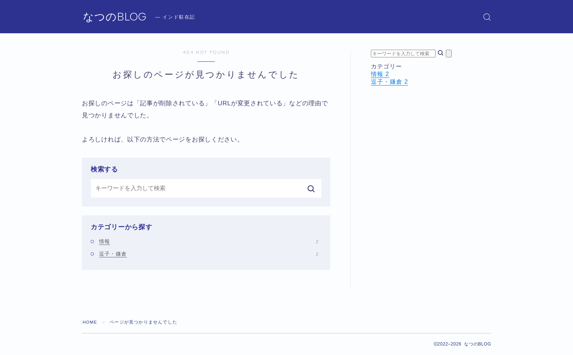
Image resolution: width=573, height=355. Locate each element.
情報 (208, 241)
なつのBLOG (116, 17)
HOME (90, 322)
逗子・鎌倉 (208, 254)
